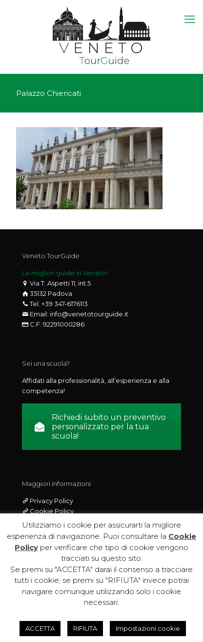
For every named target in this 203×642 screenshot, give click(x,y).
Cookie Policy (51, 511)
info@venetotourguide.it (89, 314)
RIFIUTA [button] (85, 628)
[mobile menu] (190, 19)
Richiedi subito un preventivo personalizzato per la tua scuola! (100, 427)
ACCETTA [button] (40, 628)
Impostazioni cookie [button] (148, 628)
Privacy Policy (50, 501)
